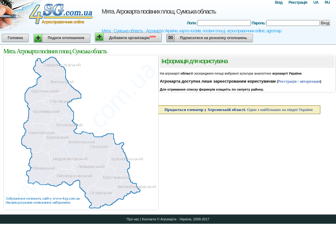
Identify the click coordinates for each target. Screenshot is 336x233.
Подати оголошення (66, 38)
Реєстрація (298, 2)
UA (315, 2)
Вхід (278, 2)
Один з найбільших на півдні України (238, 109)
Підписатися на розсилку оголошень (213, 38)
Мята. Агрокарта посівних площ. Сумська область (159, 11)
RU (327, 2)
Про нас (133, 219)
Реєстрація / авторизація (299, 81)
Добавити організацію (132, 37)
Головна (15, 38)
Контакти (149, 219)
